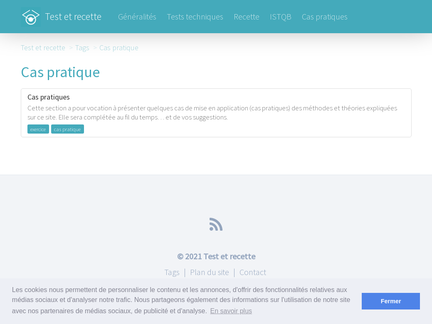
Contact (252, 272)
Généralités (137, 16)
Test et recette (61, 12)
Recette (246, 16)
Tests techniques (195, 16)
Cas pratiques (325, 16)
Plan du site (209, 272)
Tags (82, 47)
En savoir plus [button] (231, 310)
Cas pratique (118, 47)
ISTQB (280, 16)
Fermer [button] (391, 301)
